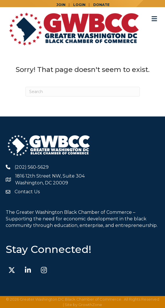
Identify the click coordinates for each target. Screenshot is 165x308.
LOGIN (79, 5)
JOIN (60, 5)
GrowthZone (90, 304)
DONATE (101, 5)
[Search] (82, 91)
